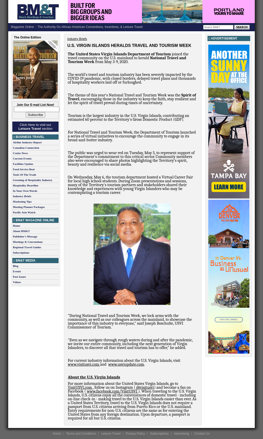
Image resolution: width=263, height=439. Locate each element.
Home (16, 225)
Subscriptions (21, 252)
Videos (17, 282)
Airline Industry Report (27, 142)
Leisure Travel (110, 433)
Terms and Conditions (81, 433)
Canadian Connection (26, 147)
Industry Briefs (22, 196)
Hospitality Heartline (25, 185)
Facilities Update (23, 163)
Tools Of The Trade (24, 174)
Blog (15, 265)
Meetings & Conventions (28, 241)
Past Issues (19, 276)
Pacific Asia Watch (24, 212)
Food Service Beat (24, 169)
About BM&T (21, 231)
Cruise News (20, 153)
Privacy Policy (135, 433)
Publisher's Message (25, 236)
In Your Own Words (25, 190)
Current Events (22, 158)
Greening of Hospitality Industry (32, 180)
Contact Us (202, 433)
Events (17, 271)
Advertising (181, 433)
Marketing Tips (22, 201)
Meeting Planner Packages (29, 206)
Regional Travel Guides (27, 247)
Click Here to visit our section (35, 127)
